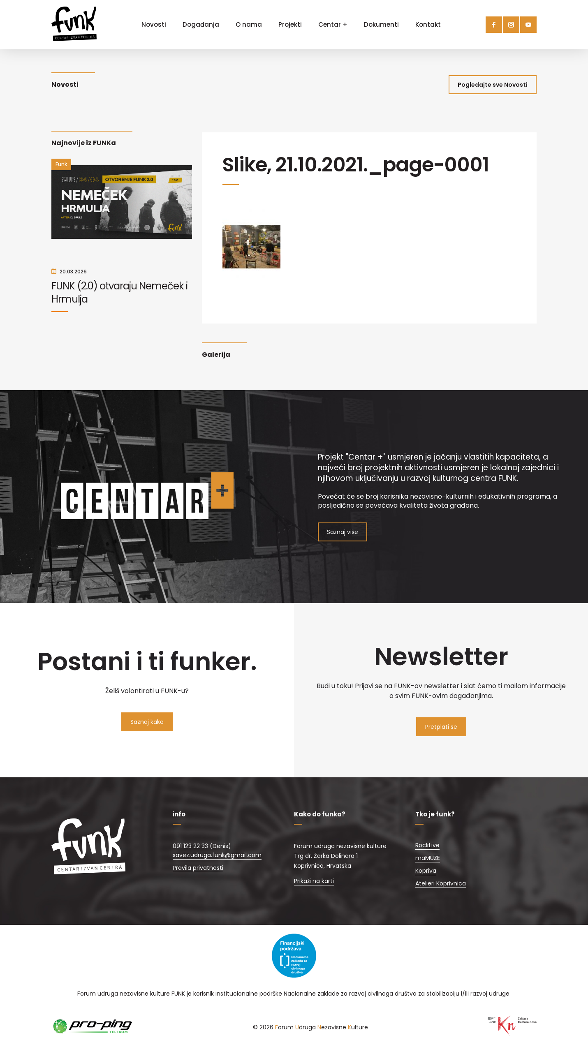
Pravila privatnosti (198, 868)
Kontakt (428, 24)
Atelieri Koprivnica (440, 883)
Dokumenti (381, 24)
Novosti (153, 24)
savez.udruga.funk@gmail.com (217, 855)
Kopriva (425, 871)
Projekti (290, 24)
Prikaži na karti (314, 881)
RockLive (427, 845)
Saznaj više (342, 532)
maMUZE (427, 858)
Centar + (332, 24)
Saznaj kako (147, 722)
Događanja (201, 24)
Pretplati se (441, 727)
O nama (249, 24)
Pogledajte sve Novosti (493, 85)
